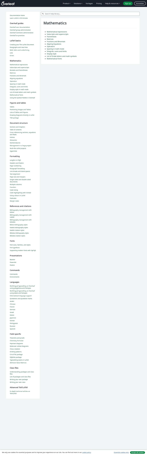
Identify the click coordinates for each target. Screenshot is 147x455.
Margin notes (14, 201)
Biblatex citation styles (17, 236)
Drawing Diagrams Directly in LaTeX (22, 115)
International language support (21, 296)
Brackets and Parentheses (19, 70)
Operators (51, 46)
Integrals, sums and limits (57, 51)
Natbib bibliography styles (19, 227)
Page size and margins (17, 177)
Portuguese (14, 323)
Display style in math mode (19, 89)
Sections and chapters (17, 127)
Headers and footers (17, 163)
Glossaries (13, 140)
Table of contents (16, 130)
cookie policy (86, 452)
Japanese (13, 318)
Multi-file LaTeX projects (18, 148)
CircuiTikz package (16, 354)
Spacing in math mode (55, 49)
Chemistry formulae (16, 341)
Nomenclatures (15, 143)
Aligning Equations (54, 44)
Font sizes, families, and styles (20, 245)
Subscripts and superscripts (57, 34)
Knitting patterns (16, 352)
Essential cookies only (121, 452)
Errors (12, 56)
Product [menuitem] (66, 3)
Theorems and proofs (17, 338)
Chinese (12, 304)
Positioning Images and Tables (20, 110)
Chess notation (15, 349)
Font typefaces (15, 248)
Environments (14, 277)
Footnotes (13, 198)
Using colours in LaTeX (17, 195)
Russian (12, 326)
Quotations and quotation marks (21, 298)
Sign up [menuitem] (128, 3)
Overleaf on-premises (17, 35)
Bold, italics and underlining (19, 50)
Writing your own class (17, 382)
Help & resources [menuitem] (112, 3)
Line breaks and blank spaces (20, 171)
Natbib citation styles (17, 230)
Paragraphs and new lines (19, 47)
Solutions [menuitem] (77, 3)
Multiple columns (16, 184)
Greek (12, 312)
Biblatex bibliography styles (19, 233)
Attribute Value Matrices (18, 363)
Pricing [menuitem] (99, 3)
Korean (12, 321)
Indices (12, 137)
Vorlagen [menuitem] (89, 3)
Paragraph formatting (17, 168)
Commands (14, 274)
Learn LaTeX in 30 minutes (19, 18)
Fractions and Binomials (56, 41)
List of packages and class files (20, 377)
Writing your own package (19, 379)
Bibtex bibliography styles (19, 225)
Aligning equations (16, 78)
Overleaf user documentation (20, 27)
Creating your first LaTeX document (22, 45)
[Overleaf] (7, 3)
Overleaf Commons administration (21, 33)
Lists (11, 53)
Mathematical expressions (57, 32)
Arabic (12, 301)
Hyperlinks (13, 151)
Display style (51, 54)
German (12, 310)
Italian (12, 315)
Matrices (50, 39)
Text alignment (15, 174)
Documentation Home (17, 15)
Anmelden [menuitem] (140, 3)
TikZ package (14, 118)
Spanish (12, 329)
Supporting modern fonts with (23, 250)
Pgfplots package (16, 357)
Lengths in (15, 160)
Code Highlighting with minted (20, 193)
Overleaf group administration (20, 30)
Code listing (14, 190)
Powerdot (13, 262)
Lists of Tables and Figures (19, 112)
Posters (12, 265)
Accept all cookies (137, 452)
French (12, 307)
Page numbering (15, 166)
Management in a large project (20, 146)
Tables (12, 107)
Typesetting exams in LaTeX (19, 360)
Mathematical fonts (54, 59)
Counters (13, 187)
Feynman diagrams (16, 343)
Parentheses (51, 37)
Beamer (12, 260)
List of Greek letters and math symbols (62, 56)
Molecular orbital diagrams (19, 346)
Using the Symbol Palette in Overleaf (22, 98)
